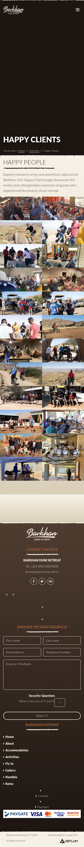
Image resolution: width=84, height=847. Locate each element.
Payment (43, 807)
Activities (34, 150)
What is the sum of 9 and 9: (42, 700)
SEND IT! (42, 716)
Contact (43, 796)
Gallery (10, 770)
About (9, 743)
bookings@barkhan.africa (42, 572)
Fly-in (9, 763)
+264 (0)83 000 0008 (44, 566)
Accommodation (16, 750)
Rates (9, 784)
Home (21, 150)
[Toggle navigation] (77, 9)
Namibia (11, 777)
